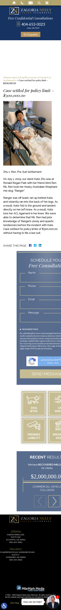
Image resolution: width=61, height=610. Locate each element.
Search (39, 3)
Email (30, 3)
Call (22, 3)
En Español (31, 34)
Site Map (14, 602)
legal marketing (25, 597)
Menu (47, 3)
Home (14, 3)
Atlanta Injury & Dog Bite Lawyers (20, 77)
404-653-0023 (33, 25)
